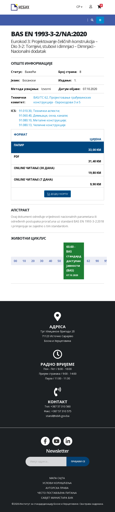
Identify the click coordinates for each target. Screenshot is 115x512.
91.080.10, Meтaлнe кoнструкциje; (42, 120)
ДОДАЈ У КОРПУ (57, 194)
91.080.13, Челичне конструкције (42, 125)
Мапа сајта (57, 478)
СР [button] (79, 7)
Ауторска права (57, 488)
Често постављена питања (57, 493)
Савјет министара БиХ (57, 497)
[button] (90, 20)
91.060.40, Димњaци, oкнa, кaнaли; (43, 116)
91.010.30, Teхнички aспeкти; (39, 111)
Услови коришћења (57, 483)
